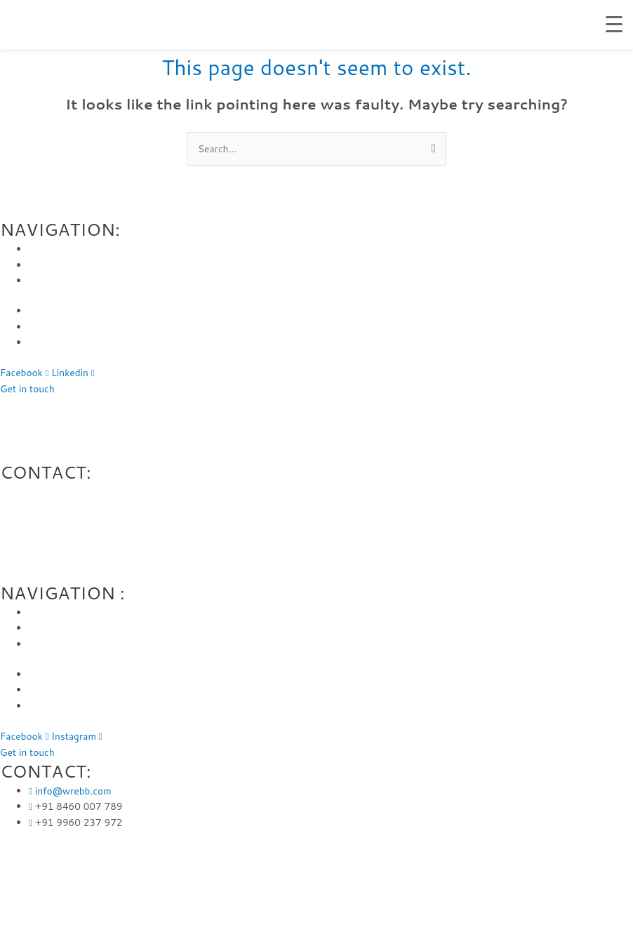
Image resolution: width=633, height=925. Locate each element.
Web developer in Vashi (460, 867)
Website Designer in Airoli (480, 884)
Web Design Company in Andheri (194, 404)
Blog (39, 326)
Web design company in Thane (343, 420)
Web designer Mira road (54, 404)
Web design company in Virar (342, 404)
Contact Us (54, 342)
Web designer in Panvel (574, 867)
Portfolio (48, 310)
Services (47, 280)
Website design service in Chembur (320, 867)
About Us (49, 265)
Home (42, 248)
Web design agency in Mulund (162, 884)
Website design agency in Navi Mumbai (326, 884)
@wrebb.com (59, 491)
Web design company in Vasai (481, 404)
